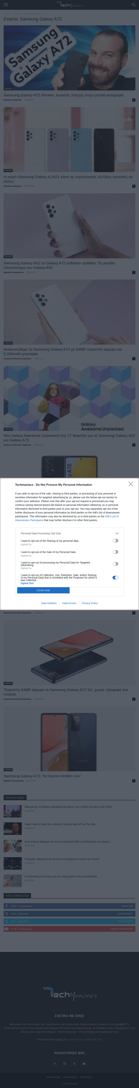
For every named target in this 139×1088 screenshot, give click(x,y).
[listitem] (69, 533)
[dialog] (69, 544)
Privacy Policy (90, 603)
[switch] (115, 540)
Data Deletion (49, 603)
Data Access (69, 603)
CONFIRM (43, 590)
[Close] (131, 485)
